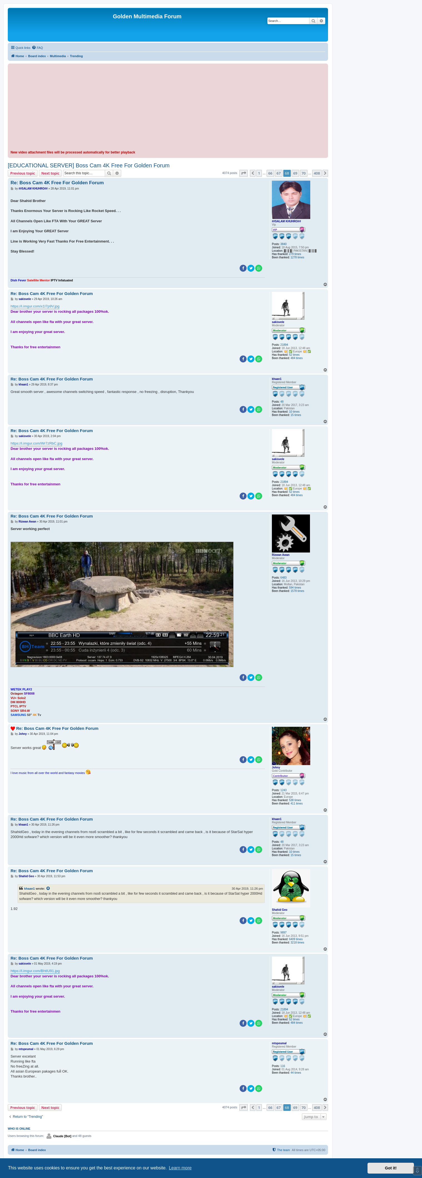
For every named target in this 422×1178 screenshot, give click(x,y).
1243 (283, 790)
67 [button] (279, 173)
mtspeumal (279, 1043)
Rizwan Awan (280, 554)
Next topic (50, 173)
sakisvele (278, 322)
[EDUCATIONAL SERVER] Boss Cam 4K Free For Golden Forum (89, 165)
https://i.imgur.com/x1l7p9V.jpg (35, 306)
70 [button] (304, 173)
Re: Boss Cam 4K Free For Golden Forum (57, 182)
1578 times (297, 590)
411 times (296, 803)
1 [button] (259, 173)
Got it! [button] (391, 1168)
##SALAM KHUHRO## (286, 221)
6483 (283, 577)
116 (282, 1066)
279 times (295, 254)
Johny (276, 767)
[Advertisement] (168, 108)
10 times (294, 411)
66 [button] (270, 173)
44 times (296, 1072)
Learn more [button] (180, 1168)
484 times (296, 358)
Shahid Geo (279, 909)
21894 (284, 344)
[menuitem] (37, 47)
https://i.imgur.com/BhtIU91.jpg (35, 971)
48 (282, 401)
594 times (295, 587)
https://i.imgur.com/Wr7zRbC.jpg (36, 443)
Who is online (19, 1128)
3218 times (297, 942)
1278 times (297, 257)
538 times (295, 800)
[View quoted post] (48, 888)
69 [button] (295, 173)
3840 (283, 244)
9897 (283, 932)
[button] (243, 173)
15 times (296, 415)
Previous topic (22, 173)
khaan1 (276, 378)
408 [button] (317, 173)
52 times (294, 354)
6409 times (296, 939)
